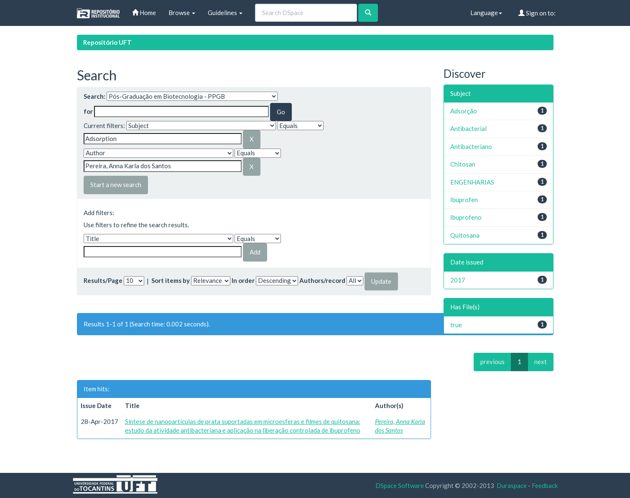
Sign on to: (537, 13)
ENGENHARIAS (472, 182)
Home (144, 12)
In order (243, 280)
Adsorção (463, 111)
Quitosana (465, 235)
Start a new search (115, 184)
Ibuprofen (464, 199)
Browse (181, 12)
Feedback (545, 485)
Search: (94, 96)
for (88, 111)
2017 (457, 280)
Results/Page (103, 280)
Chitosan (462, 164)
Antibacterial (468, 128)
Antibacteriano (471, 146)
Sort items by (170, 280)
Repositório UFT (107, 42)
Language (486, 12)
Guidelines (225, 12)
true (456, 325)
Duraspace (512, 485)
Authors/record (322, 280)
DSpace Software (399, 485)
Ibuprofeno (466, 217)
